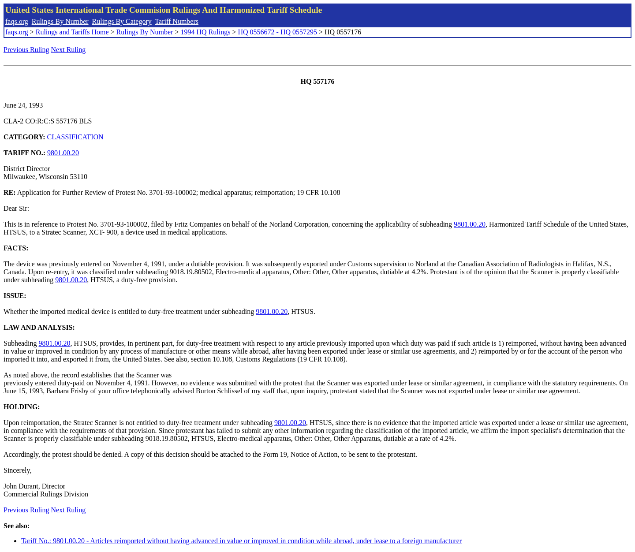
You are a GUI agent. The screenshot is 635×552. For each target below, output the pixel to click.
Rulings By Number (60, 21)
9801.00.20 (63, 153)
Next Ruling (68, 49)
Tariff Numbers (176, 21)
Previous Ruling (26, 49)
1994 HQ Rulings (206, 32)
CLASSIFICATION (75, 137)
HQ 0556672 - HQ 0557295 (277, 32)
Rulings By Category (122, 21)
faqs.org (16, 21)
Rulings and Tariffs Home (72, 32)
